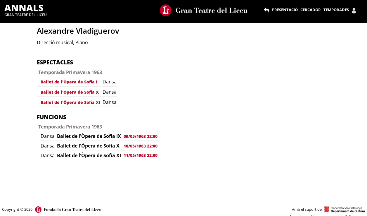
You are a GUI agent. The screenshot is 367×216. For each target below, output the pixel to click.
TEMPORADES (336, 9)
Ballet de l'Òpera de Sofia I (69, 82)
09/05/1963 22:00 (140, 136)
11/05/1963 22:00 (140, 155)
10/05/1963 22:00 (140, 146)
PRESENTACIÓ (285, 9)
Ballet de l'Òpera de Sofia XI (70, 102)
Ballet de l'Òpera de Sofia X (70, 92)
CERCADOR (310, 9)
